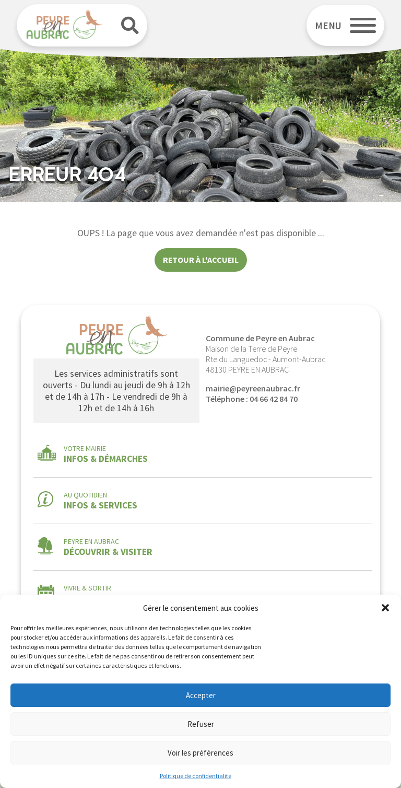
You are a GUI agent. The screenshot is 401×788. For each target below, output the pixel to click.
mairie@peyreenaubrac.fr (253, 388)
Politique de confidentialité (195, 776)
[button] (385, 607)
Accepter (201, 695)
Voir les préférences (200, 753)
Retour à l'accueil (201, 259)
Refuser (200, 724)
